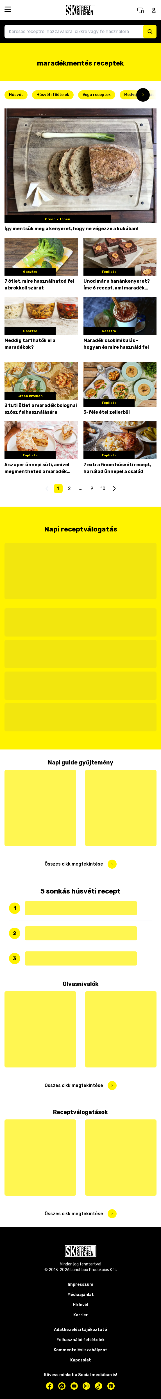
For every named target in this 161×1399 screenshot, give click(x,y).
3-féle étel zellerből (106, 412)
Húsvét (16, 94)
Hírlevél (80, 1304)
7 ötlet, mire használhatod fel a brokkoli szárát (39, 284)
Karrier (80, 1315)
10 (103, 488)
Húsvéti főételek (53, 94)
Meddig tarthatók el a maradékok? (29, 344)
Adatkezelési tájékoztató (80, 1329)
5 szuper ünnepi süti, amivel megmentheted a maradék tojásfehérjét (36, 468)
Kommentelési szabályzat (80, 1350)
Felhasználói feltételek (80, 1339)
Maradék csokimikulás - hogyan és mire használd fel (116, 344)
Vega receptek (97, 94)
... (80, 488)
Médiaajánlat (80, 1294)
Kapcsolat (80, 1360)
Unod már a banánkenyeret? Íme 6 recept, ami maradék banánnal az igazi (116, 284)
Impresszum (80, 1284)
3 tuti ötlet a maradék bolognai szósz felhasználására (40, 409)
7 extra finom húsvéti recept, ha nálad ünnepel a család (117, 468)
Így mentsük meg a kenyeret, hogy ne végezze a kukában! (71, 228)
